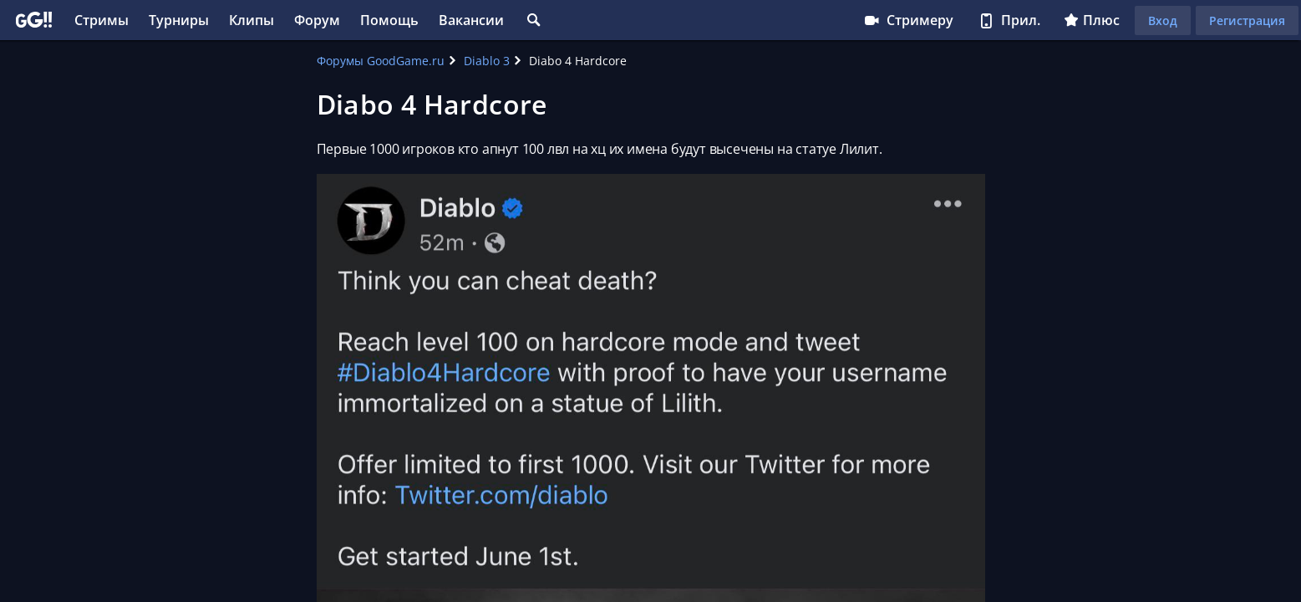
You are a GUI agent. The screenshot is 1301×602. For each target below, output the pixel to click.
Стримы (101, 20)
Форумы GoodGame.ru (381, 61)
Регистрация (1247, 20)
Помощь (389, 20)
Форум (317, 20)
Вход (1162, 20)
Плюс (1092, 20)
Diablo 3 (487, 61)
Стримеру (907, 20)
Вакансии (471, 20)
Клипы (251, 20)
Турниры (179, 20)
